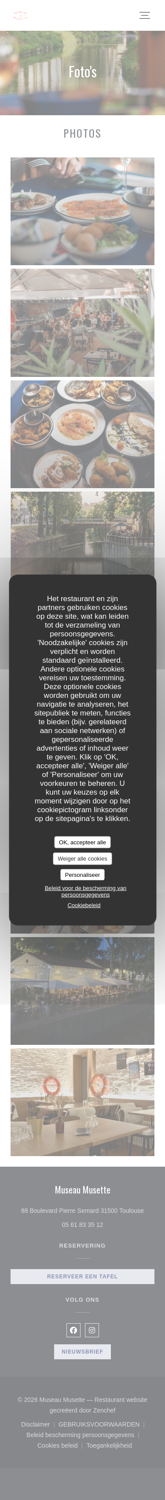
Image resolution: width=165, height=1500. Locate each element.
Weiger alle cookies (82, 858)
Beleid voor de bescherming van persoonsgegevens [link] (86, 891)
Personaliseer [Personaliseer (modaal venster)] (82, 874)
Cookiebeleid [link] (83, 905)
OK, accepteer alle (82, 842)
